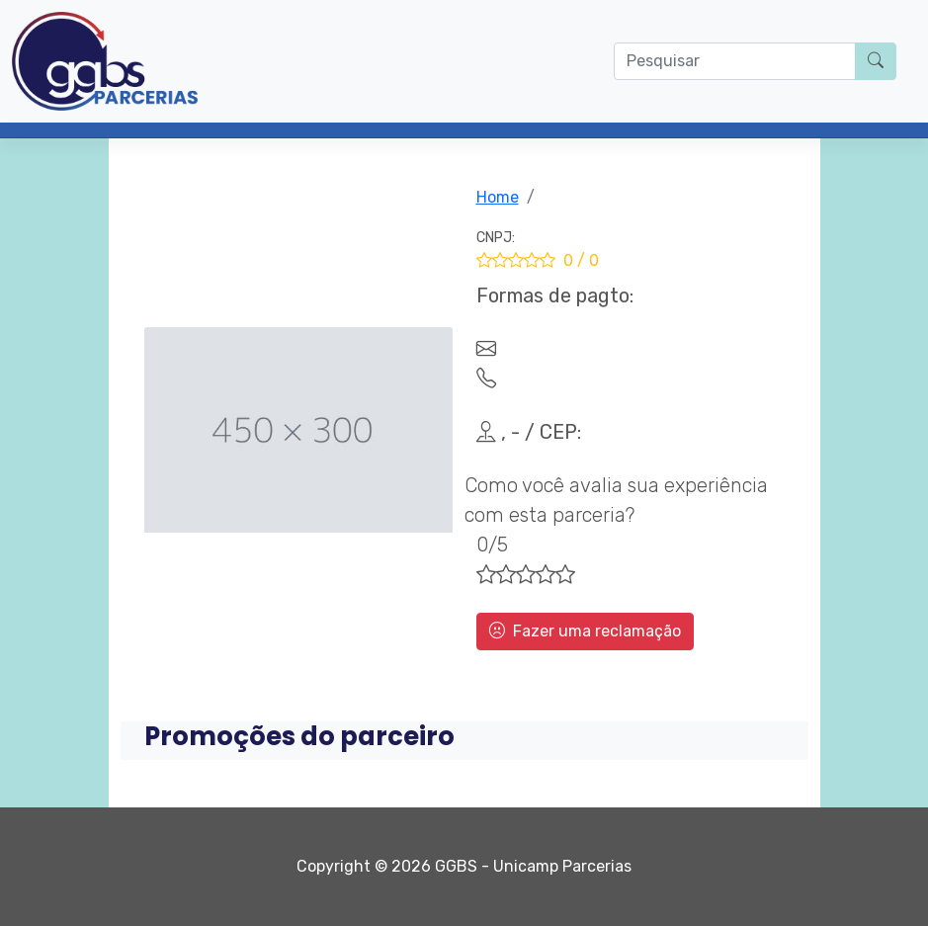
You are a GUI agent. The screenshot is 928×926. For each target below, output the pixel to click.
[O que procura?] (735, 61)
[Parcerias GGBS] (105, 61)
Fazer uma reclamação (585, 631)
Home (497, 197)
